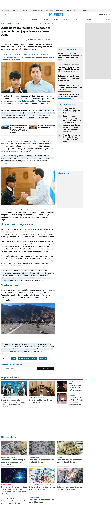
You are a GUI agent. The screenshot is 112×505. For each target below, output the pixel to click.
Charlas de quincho (37, 10)
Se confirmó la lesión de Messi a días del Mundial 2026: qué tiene (71, 138)
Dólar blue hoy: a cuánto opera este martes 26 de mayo (69, 460)
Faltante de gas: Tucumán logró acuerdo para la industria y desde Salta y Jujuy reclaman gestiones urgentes (18, 129)
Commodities (72, 177)
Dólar (23, 19)
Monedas (60, 177)
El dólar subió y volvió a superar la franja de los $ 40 (42, 488)
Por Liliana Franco (33, 407)
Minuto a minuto (7, 484)
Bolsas (66, 177)
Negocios (66, 19)
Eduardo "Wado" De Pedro (27, 358)
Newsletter (108, 19)
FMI (75, 10)
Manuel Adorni (49, 10)
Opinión (77, 19)
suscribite (102, 14)
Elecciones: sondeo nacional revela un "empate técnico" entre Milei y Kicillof (72, 119)
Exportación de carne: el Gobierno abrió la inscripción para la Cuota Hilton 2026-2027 (70, 56)
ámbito (3, 23)
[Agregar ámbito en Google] (33, 39)
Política (55, 19)
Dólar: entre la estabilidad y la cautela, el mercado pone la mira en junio (69, 78)
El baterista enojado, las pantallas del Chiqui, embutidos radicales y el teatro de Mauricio (14, 403)
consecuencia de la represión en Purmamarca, (29, 101)
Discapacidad (59, 10)
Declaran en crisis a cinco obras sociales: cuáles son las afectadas (70, 87)
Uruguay (88, 19)
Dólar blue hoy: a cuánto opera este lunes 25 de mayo (69, 488)
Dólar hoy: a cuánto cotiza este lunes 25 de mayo (41, 501)
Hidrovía (69, 10)
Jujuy (17, 23)
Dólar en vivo (15, 10)
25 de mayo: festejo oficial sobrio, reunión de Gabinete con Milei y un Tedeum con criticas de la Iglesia (76, 400)
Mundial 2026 (83, 10)
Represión (43, 358)
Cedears (79, 177)
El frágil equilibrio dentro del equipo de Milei (46, 126)
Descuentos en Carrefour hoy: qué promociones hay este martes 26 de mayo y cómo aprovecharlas (69, 68)
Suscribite (46, 368)
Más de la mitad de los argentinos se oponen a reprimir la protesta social (25, 54)
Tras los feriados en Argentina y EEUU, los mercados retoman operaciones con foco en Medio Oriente (14, 490)
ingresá (108, 14)
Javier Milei (25, 10)
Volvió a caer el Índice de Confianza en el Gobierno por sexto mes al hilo (71, 128)
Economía (33, 19)
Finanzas (45, 19)
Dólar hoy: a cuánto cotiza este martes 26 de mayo (68, 95)
